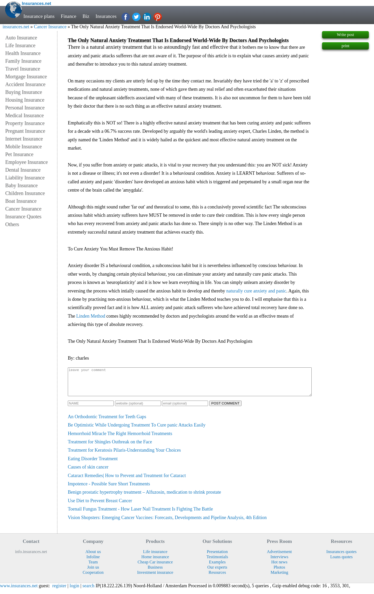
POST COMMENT (225, 409)
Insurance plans (39, 16)
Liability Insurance (25, 177)
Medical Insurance (24, 115)
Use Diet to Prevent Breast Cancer (100, 506)
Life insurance (155, 557)
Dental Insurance (23, 170)
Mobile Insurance (23, 146)
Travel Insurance (22, 69)
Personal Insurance (25, 107)
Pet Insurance (19, 154)
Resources (217, 577)
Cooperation (93, 577)
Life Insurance (20, 45)
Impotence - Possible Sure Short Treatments (109, 489)
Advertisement (279, 557)
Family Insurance (23, 61)
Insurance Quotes (23, 216)
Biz (86, 16)
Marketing (279, 577)
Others (12, 224)
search (89, 591)
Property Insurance (25, 123)
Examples (217, 567)
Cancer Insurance (50, 26)
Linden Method (90, 316)
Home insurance (155, 562)
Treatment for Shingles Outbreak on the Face (110, 447)
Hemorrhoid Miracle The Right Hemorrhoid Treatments (120, 439)
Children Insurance (25, 193)
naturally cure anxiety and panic (256, 290)
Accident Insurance (25, 84)
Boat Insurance (21, 201)
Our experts (217, 572)
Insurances (106, 16)
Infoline (93, 562)
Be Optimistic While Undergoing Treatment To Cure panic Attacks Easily (136, 430)
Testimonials (217, 562)
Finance (69, 16)
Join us (93, 572)
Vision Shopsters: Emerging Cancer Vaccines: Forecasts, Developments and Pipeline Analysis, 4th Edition (167, 523)
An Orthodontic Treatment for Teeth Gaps (107, 422)
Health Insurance (23, 53)
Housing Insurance (24, 100)
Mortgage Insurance (26, 76)
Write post (345, 34)
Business (155, 572)
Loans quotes (341, 562)
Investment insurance (155, 577)
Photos (279, 572)
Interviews (279, 562)
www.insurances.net (19, 591)
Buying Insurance (23, 92)
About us (93, 557)
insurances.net (16, 26)
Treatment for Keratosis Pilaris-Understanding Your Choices (124, 455)
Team (93, 567)
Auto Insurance (21, 37)
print (345, 46)
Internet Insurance (24, 139)
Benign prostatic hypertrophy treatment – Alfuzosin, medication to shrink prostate (144, 497)
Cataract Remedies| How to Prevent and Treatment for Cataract (127, 481)
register (59, 591)
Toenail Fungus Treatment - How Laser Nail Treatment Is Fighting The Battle (140, 514)
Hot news (279, 567)
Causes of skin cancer (88, 472)
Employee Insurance (26, 162)
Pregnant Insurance (25, 131)
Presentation (217, 557)
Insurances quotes (341, 557)
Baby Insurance (21, 185)
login (74, 591)
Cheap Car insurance (155, 567)
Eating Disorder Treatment (93, 464)
